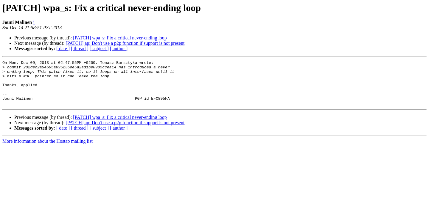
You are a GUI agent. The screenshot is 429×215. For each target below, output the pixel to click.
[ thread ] (79, 48)
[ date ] (63, 48)
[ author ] (119, 48)
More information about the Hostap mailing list (47, 150)
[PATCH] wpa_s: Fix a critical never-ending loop (120, 37)
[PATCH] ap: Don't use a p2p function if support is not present (125, 43)
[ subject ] (99, 48)
